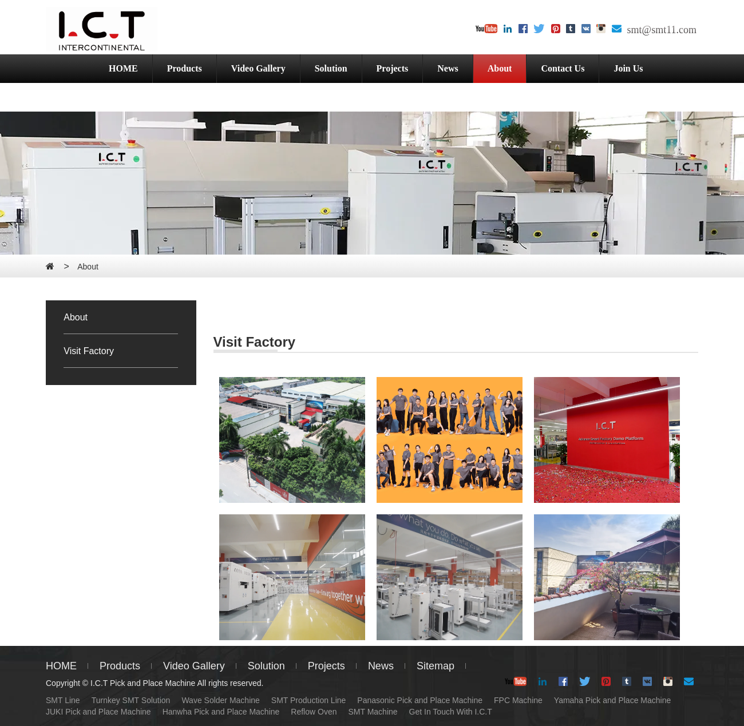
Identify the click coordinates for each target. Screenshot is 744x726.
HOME (123, 68)
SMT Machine (372, 711)
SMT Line (63, 700)
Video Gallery (258, 68)
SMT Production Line (308, 700)
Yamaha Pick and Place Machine (612, 700)
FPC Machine (518, 700)
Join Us (628, 68)
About (500, 68)
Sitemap (435, 666)
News (447, 68)
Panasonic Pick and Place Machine (419, 700)
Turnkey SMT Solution (131, 700)
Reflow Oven (314, 711)
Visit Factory (89, 351)
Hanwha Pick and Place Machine (221, 711)
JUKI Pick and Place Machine (98, 711)
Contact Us (562, 68)
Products (184, 68)
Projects (393, 68)
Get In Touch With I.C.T (450, 711)
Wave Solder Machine (220, 700)
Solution (331, 68)
